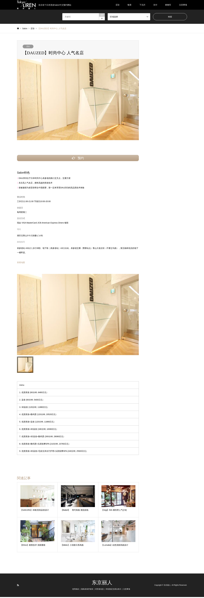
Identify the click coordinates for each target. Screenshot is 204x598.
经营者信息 (99, 590)
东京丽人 (102, 583)
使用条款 (75, 590)
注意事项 (183, 5)
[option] (78, 315)
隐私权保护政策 (87, 590)
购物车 (168, 5)
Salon (24, 28)
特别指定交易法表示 (113, 590)
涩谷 (118, 5)
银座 (129, 5)
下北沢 (142, 5)
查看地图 (21, 263)
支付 (155, 5)
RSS (18, 586)
